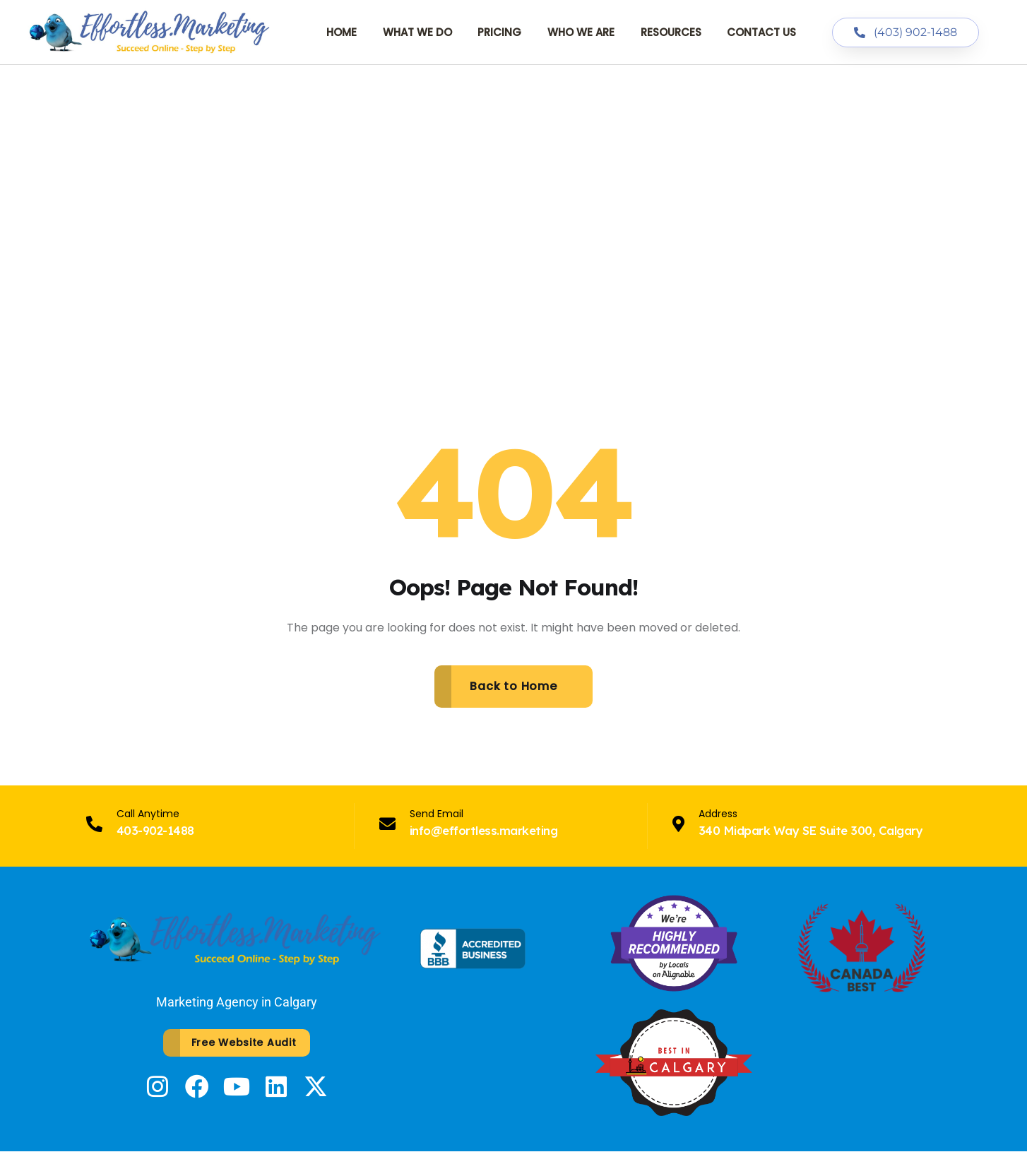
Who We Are (581, 32)
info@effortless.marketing (483, 830)
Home (341, 32)
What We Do (417, 32)
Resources (671, 32)
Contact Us (761, 32)
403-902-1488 (155, 830)
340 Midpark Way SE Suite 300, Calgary (810, 830)
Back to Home (513, 686)
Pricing (499, 32)
